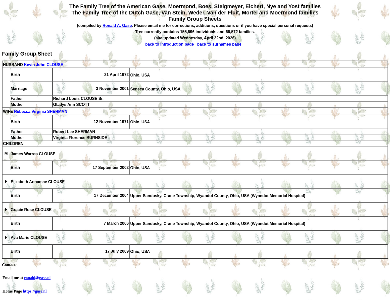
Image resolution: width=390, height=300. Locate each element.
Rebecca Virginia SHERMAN (40, 112)
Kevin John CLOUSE (43, 65)
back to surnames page (219, 44)
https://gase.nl (35, 291)
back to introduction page (169, 44)
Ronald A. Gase (117, 25)
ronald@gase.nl (37, 278)
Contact (8, 265)
